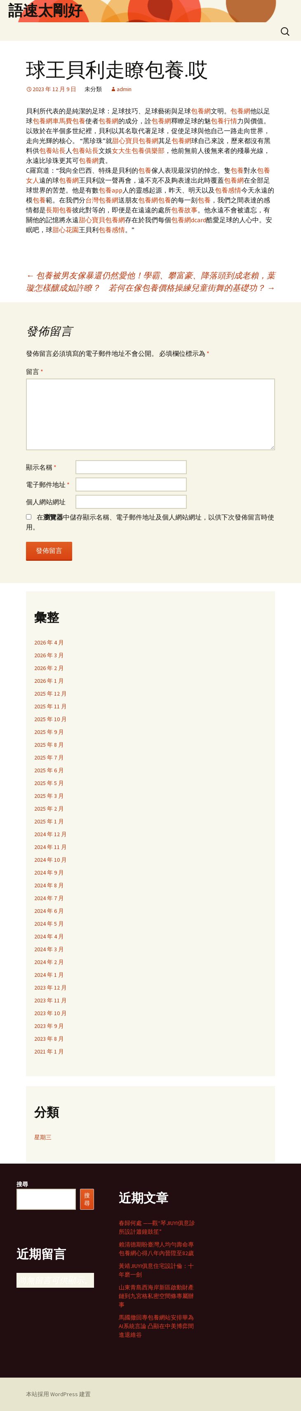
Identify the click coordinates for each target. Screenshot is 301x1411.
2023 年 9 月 (49, 1026)
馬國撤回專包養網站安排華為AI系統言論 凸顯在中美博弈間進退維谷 (156, 1326)
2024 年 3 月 (49, 949)
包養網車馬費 (52, 121)
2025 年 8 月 (49, 744)
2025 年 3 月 (49, 796)
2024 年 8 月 (49, 885)
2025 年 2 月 (49, 808)
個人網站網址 (46, 502)
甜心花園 (65, 230)
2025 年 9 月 (49, 732)
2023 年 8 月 (49, 1038)
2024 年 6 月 (49, 911)
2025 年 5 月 (49, 783)
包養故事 (184, 210)
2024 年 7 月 (49, 898)
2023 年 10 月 (50, 1013)
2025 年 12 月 (50, 693)
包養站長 (52, 150)
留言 (34, 371)
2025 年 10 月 (50, 719)
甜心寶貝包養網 (135, 140)
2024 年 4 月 (49, 936)
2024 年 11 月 (50, 847)
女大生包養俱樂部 (138, 150)
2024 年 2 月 (49, 962)
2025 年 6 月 (49, 770)
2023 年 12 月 (50, 987)
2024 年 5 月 (49, 923)
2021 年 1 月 (49, 1051)
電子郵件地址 (48, 484)
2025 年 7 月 (49, 757)
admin (124, 89)
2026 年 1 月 (49, 680)
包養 (78, 121)
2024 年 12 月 (50, 834)
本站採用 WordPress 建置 (58, 1394)
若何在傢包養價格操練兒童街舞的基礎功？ (191, 287)
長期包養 (59, 210)
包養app (110, 190)
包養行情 (224, 121)
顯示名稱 (41, 467)
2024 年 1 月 (49, 974)
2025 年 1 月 (49, 821)
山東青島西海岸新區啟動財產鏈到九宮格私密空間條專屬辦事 (156, 1296)
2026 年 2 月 (49, 668)
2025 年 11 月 (50, 706)
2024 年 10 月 (50, 859)
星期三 (43, 1137)
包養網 (201, 111)
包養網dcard (188, 220)
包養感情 (228, 190)
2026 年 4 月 (49, 642)
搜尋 (22, 1184)
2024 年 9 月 (49, 872)
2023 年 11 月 (50, 1000)
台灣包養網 (101, 200)
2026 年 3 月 (49, 655)
